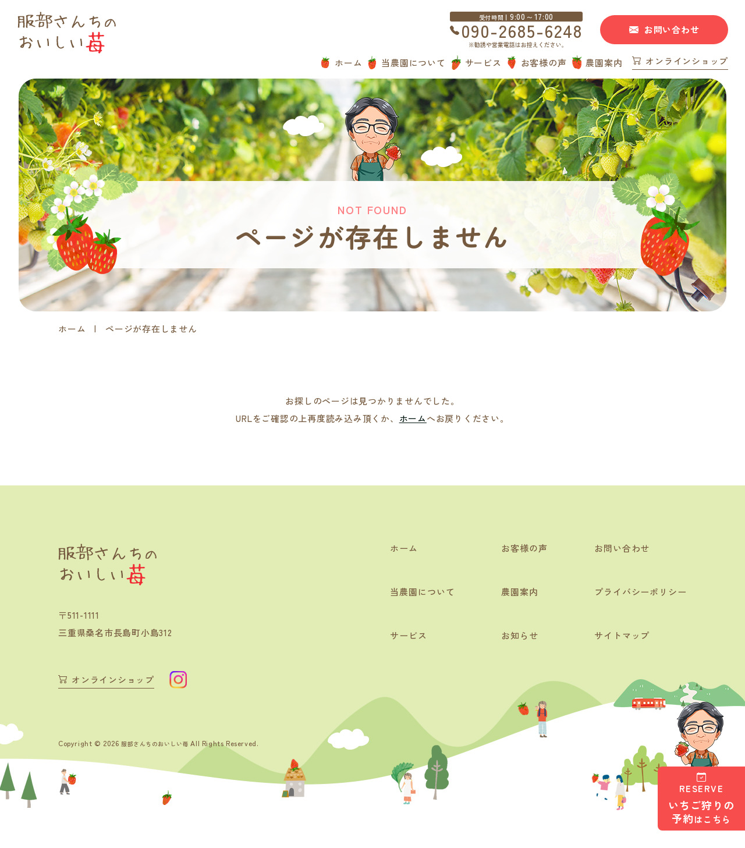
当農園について (413, 62)
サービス (483, 62)
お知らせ (512, 636)
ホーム (348, 62)
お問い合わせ (672, 29)
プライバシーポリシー (637, 592)
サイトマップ (617, 636)
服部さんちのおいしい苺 (161, 742)
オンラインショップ (686, 61)
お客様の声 (544, 62)
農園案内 (604, 62)
